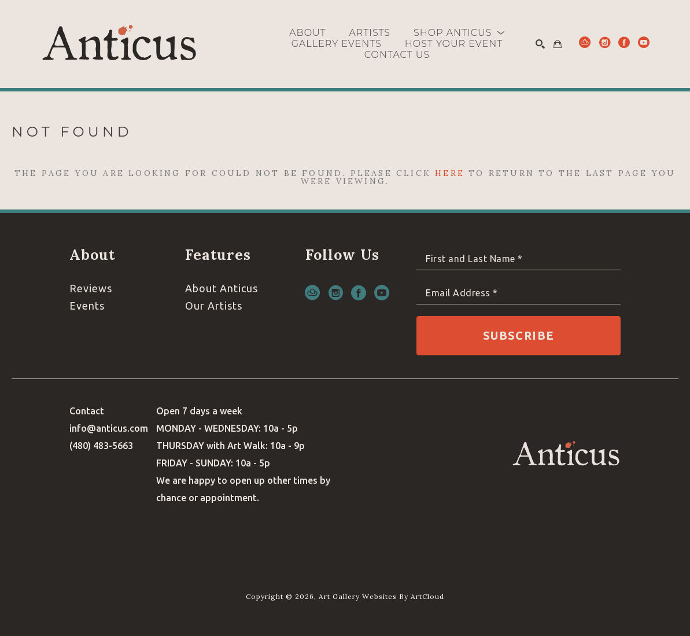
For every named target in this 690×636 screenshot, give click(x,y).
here (449, 173)
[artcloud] (585, 42)
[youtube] (644, 42)
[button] (459, 32)
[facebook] (624, 42)
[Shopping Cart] (558, 44)
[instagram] (604, 42)
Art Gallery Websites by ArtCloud (381, 596)
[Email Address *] (518, 293)
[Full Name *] (518, 259)
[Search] (540, 44)
